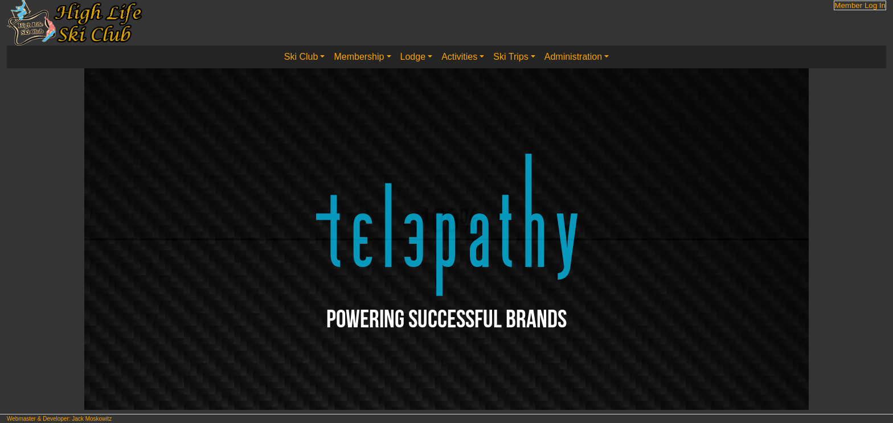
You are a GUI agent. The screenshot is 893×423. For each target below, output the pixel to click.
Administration (573, 56)
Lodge (413, 56)
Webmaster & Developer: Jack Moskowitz (59, 419)
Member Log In (860, 5)
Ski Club (301, 56)
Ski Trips (510, 56)
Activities (459, 56)
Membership (359, 56)
